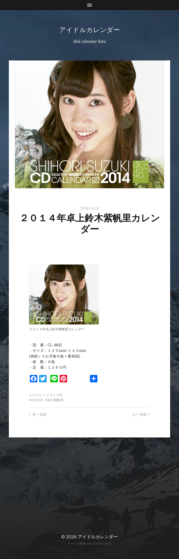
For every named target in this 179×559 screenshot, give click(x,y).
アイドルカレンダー (89, 30)
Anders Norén (99, 543)
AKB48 (37, 400)
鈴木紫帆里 (55, 400)
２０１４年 (54, 395)
